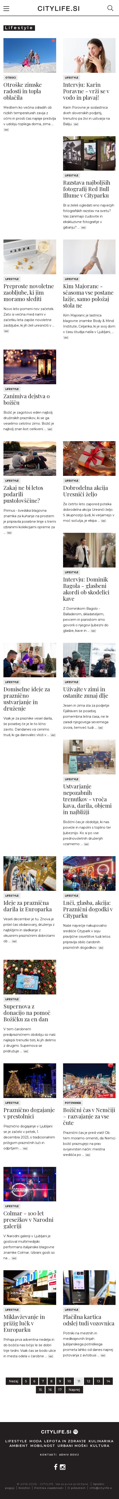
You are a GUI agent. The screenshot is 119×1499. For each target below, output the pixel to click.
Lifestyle (71, 77)
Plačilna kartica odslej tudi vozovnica (88, 1320)
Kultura (100, 1446)
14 (108, 1381)
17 (60, 1390)
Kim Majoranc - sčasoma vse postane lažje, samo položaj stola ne (88, 295)
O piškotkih (76, 1488)
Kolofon (24, 1488)
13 (98, 1381)
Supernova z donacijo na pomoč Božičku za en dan (26, 1012)
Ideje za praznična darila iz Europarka (27, 906)
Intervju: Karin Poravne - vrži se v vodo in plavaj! (86, 91)
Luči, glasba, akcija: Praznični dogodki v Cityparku (88, 909)
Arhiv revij (69, 1454)
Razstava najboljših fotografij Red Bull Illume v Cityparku (86, 189)
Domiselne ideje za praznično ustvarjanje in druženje (26, 698)
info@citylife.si (101, 1488)
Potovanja (73, 1102)
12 (88, 1381)
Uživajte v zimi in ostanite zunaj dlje (85, 692)
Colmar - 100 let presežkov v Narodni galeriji (28, 1219)
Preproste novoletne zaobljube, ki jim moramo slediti (28, 292)
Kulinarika (101, 1441)
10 (69, 1381)
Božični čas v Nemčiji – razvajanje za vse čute (89, 1116)
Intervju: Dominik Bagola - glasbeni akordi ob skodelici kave (86, 589)
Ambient (18, 1446)
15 (40, 1390)
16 (50, 1390)
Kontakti (48, 1454)
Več (6, 129)
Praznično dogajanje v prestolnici (29, 1113)
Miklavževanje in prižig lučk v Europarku (24, 1323)
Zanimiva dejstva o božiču (26, 399)
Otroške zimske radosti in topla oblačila (22, 91)
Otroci (10, 77)
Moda (35, 1441)
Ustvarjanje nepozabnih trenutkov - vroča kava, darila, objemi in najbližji (87, 799)
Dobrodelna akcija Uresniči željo (85, 491)
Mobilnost (42, 1446)
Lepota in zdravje (65, 1441)
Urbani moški (73, 1446)
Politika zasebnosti (49, 1488)
